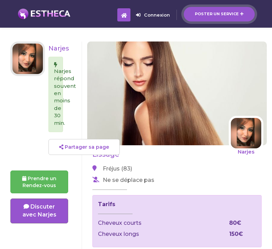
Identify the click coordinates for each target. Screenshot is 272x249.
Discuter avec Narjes (39, 210)
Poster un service (219, 13)
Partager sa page (84, 147)
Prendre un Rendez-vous (39, 181)
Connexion (153, 15)
